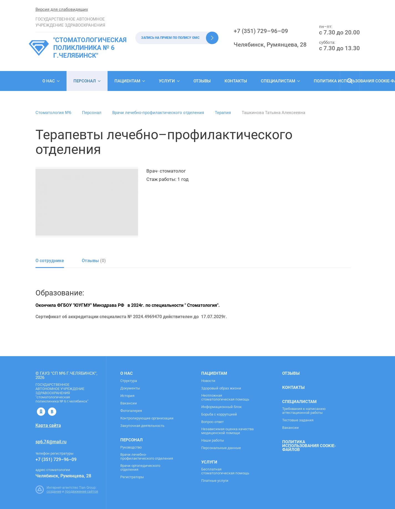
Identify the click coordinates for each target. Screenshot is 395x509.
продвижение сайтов (81, 491)
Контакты (236, 80)
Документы (130, 388)
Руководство (131, 447)
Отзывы (202, 80)
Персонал (84, 80)
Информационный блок (221, 407)
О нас (48, 80)
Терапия (223, 112)
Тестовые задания (298, 420)
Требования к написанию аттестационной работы (304, 411)
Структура (128, 381)
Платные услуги (214, 481)
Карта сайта (48, 425)
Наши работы (212, 440)
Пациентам (127, 80)
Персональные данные (221, 448)
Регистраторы (132, 477)
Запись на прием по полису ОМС (170, 38)
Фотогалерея (131, 411)
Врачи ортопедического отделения (140, 468)
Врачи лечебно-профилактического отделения (158, 112)
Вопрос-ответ (212, 422)
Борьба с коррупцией (219, 414)
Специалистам (278, 80)
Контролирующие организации (147, 418)
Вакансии (128, 403)
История (127, 396)
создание (54, 491)
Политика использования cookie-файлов (309, 446)
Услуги (167, 80)
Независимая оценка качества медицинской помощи (227, 431)
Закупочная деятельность (142, 426)
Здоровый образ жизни (221, 388)
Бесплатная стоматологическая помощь (225, 471)
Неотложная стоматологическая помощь (225, 397)
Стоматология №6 (53, 112)
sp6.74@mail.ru (51, 441)
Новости (208, 381)
